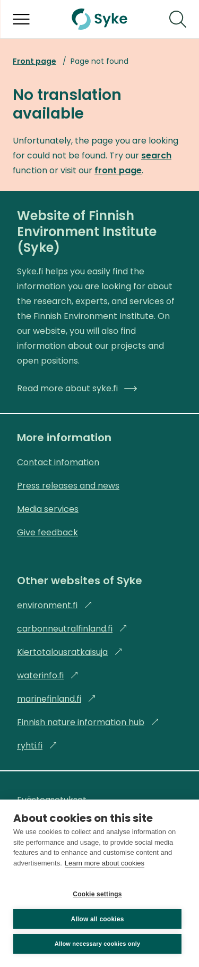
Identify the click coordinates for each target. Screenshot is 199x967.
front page (118, 170)
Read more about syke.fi (77, 388)
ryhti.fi (37, 745)
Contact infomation (58, 462)
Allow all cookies (97, 919)
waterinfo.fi (48, 675)
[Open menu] (21, 19)
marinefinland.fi (56, 699)
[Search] (177, 19)
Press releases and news (68, 486)
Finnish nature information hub (88, 722)
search (156, 155)
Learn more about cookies (104, 863)
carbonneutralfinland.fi (72, 629)
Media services (48, 509)
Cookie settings (97, 894)
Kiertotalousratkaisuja (70, 652)
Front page (34, 61)
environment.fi (54, 605)
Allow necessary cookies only (98, 943)
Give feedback (47, 532)
